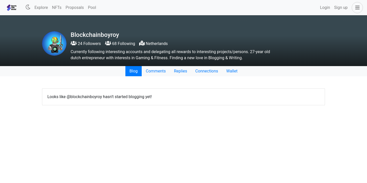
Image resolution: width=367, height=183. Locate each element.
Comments (156, 71)
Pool (92, 7)
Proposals (74, 7)
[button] (356, 7)
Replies (180, 71)
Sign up (341, 7)
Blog (133, 71)
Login (325, 7)
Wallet (232, 71)
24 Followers (86, 43)
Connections (206, 71)
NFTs (56, 7)
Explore (41, 7)
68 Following (120, 43)
